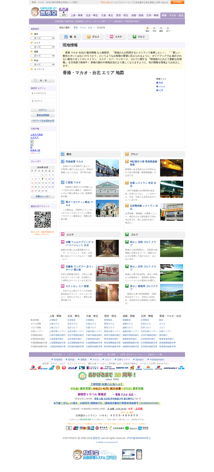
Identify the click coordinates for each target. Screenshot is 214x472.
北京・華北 (92, 15)
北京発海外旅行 (74, 339)
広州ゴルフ (146, 327)
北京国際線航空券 (75, 343)
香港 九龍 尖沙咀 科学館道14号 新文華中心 (114, 399)
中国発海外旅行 (132, 21)
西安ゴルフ (109, 327)
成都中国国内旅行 (131, 335)
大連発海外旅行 (93, 339)
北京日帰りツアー (75, 331)
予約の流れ (106, 2)
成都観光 (127, 320)
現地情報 (59, 21)
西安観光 (108, 320)
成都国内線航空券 (131, 346)
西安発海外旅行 (111, 339)
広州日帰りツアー (149, 331)
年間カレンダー (43, 196)
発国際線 (79, 21)
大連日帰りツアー (94, 331)
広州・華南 (152, 15)
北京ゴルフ (72, 327)
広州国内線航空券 (149, 346)
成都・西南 (137, 15)
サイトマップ (127, 2)
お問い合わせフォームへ (131, 354)
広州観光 (145, 320)
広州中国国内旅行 (149, 335)
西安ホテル (109, 324)
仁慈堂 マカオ (73, 182)
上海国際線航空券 (57, 343)
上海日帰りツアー (57, 331)
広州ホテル (146, 324)
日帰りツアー (107, 21)
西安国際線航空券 (112, 343)
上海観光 (53, 320)
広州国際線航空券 (149, 343)
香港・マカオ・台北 (172, 15)
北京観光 (71, 320)
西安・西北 (122, 15)
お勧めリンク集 (154, 354)
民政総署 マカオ (74, 161)
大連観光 (90, 320)
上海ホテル (54, 324)
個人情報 (149, 2)
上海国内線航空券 (57, 346)
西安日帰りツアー (112, 331)
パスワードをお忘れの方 (43, 120)
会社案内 (139, 2)
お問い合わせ (162, 2)
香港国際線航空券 (167, 343)
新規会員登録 (43, 115)
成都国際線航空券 (131, 343)
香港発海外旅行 (166, 339)
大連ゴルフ (91, 327)
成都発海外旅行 (130, 339)
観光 (69, 154)
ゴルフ (96, 21)
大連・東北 (107, 15)
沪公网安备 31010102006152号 (107, 442)
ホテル (88, 21)
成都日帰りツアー (131, 331)
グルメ (134, 154)
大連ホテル (91, 324)
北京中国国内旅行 (75, 335)
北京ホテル (72, 324)
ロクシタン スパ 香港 (77, 286)
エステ (70, 234)
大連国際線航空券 (94, 343)
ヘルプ (116, 2)
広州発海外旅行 (148, 339)
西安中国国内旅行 (112, 335)
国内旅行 (119, 21)
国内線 (71, 359)
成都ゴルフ (128, 327)
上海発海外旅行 (56, 339)
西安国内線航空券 (112, 346)
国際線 (83, 359)
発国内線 (69, 21)
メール (143, 363)
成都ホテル (128, 324)
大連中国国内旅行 (94, 335)
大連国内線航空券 (94, 346)
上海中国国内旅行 (57, 335)
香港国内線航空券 (167, 346)
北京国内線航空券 (75, 346)
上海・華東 (77, 15)
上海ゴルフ (54, 327)
